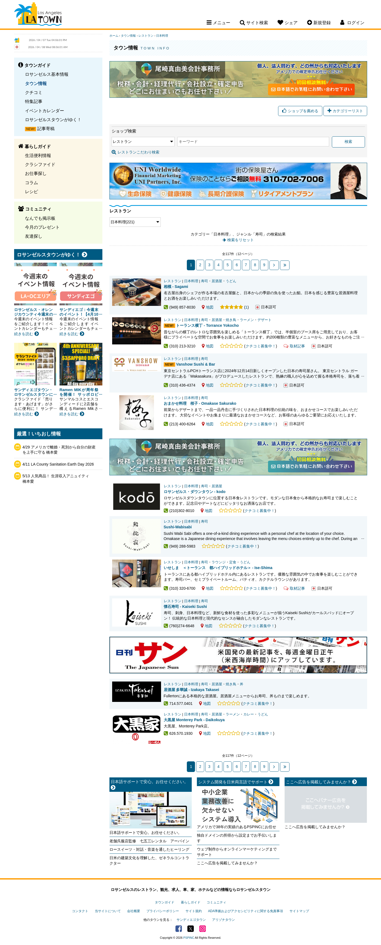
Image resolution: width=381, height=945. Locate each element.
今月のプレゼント (42, 227)
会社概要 (133, 911)
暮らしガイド (190, 902)
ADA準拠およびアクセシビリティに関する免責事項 (245, 911)
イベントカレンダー (44, 110)
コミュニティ (216, 902)
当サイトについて (108, 911)
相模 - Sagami (176, 286)
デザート (264, 320)
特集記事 (33, 101)
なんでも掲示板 (40, 218)
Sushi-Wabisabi (178, 527)
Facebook (178, 928)
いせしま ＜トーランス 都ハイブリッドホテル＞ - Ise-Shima (218, 568)
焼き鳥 (231, 320)
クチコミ (33, 92)
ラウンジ (219, 562)
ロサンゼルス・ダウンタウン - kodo (195, 491)
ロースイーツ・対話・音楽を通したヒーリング (149, 849)
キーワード (188, 141)
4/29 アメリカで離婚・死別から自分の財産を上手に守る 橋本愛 (59, 450)
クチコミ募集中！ (260, 346)
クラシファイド (40, 164)
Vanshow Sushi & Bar (195, 364)
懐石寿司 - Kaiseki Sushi (185, 606)
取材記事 (294, 346)
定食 (232, 562)
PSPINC (188, 937)
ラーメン (247, 320)
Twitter (190, 928)
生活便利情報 (38, 155)
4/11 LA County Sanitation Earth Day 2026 (58, 464)
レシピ (31, 191)
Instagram (202, 928)
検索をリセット (240, 240)
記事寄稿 (46, 128)
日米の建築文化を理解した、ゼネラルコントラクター (149, 860)
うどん (231, 281)
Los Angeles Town (38, 15)
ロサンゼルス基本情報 (46, 74)
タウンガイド (164, 902)
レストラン (145, 35)
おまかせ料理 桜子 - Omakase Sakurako (200, 403)
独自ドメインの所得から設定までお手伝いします (237, 838)
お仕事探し (36, 173)
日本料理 (162, 35)
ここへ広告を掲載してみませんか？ (227, 863)
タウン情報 (36, 83)
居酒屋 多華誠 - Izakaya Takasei (191, 689)
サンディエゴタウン (191, 920)
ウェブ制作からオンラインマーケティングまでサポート (237, 852)
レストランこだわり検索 (135, 152)
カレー (248, 714)
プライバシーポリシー (162, 911)
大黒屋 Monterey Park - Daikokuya (194, 720)
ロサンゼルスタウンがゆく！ (53, 119)
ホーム (113, 35)
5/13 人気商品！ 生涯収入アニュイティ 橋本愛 (58, 479)
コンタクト (80, 911)
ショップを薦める (300, 110)
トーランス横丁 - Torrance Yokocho (207, 325)
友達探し (33, 236)
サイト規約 (193, 911)
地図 (207, 307)
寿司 (204, 281)
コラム (31, 182)
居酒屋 (217, 281)
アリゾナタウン (223, 920)
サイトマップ (299, 911)
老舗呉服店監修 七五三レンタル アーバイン (149, 841)
